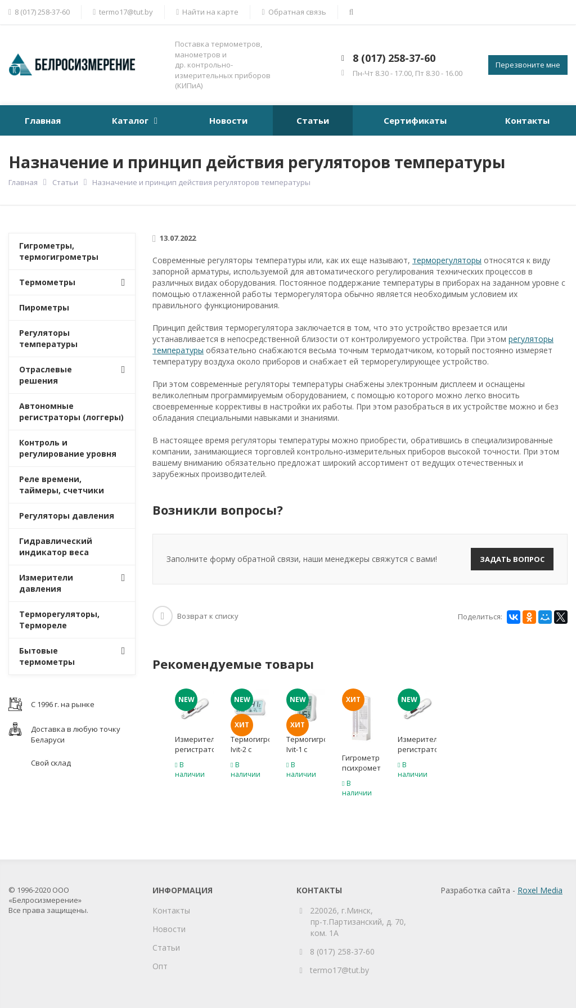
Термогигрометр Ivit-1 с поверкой (305, 749)
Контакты (527, 120)
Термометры (47, 282)
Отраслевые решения (45, 375)
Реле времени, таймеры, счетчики (61, 485)
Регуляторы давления (66, 515)
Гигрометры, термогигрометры (58, 251)
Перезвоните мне (528, 65)
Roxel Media (540, 890)
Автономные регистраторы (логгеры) (71, 411)
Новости (228, 120)
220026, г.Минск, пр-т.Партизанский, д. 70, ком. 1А (358, 921)
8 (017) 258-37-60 (394, 58)
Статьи (312, 120)
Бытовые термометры (47, 656)
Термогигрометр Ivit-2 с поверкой (250, 749)
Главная (43, 120)
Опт (160, 966)
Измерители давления (46, 583)
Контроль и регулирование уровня (67, 448)
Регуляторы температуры (48, 338)
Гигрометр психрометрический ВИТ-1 (361, 768)
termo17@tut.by (339, 970)
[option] (194, 736)
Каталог (130, 120)
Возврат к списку (195, 616)
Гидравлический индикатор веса (55, 546)
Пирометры (44, 307)
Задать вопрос (512, 559)
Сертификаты (415, 120)
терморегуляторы (447, 260)
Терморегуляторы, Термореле (59, 620)
